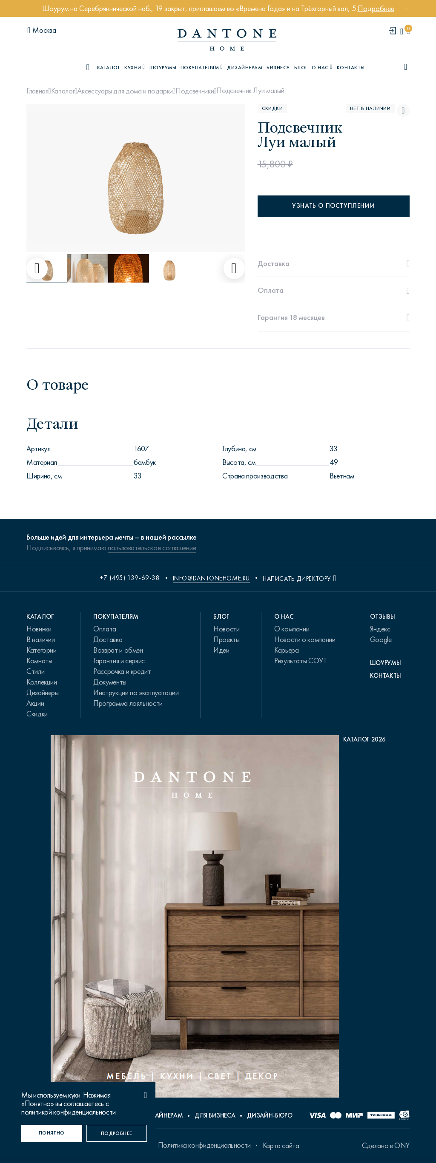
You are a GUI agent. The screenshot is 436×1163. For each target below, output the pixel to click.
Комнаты (39, 660)
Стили (35, 671)
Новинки (38, 629)
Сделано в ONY (386, 1145)
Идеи (221, 650)
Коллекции (41, 682)
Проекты (226, 639)
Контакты (351, 68)
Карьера (286, 650)
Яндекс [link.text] (380, 629)
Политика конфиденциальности (204, 1145)
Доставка (107, 639)
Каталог (63, 91)
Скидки (37, 714)
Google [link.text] (381, 639)
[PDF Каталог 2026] (218, 918)
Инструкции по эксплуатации (136, 692)
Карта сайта (281, 1145)
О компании (291, 629)
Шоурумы (162, 68)
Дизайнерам (244, 68)
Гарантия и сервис (119, 660)
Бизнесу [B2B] (278, 68)
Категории (41, 650)
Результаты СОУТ (300, 660)
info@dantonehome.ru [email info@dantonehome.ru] (211, 578)
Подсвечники (194, 91)
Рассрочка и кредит (122, 671)
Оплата (104, 629)
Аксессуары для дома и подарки (125, 91)
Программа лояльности (128, 703)
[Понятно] (51, 1133)
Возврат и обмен (118, 650)
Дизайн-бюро (269, 1115)
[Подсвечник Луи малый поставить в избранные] (403, 110)
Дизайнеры (42, 692)
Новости (226, 629)
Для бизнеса (215, 1115)
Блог (301, 68)
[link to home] (227, 40)
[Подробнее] (116, 1133)
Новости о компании (305, 639)
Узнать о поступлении (333, 205)
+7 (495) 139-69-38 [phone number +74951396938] (130, 578)
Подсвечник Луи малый (250, 90)
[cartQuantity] (408, 31)
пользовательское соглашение (152, 547)
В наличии (40, 639)
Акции (35, 703)
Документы (109, 682)
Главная (37, 91)
